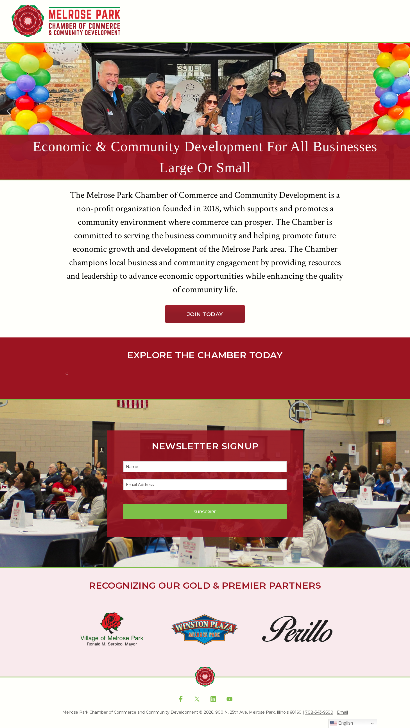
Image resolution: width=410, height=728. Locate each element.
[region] (205, 111)
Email (342, 712)
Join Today (205, 314)
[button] (205, 111)
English (341, 723)
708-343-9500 (319, 712)
